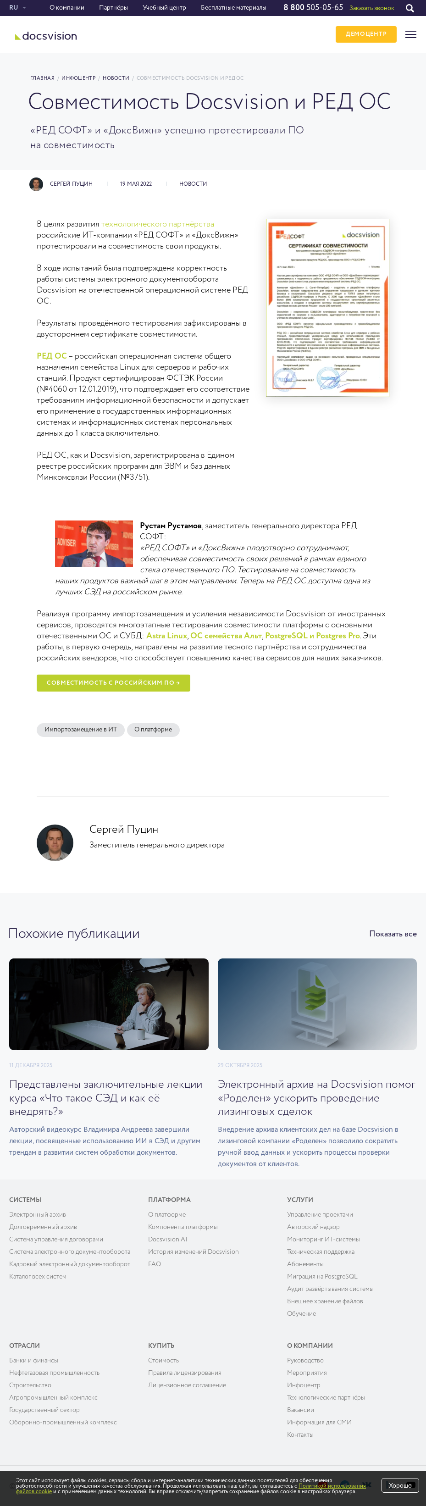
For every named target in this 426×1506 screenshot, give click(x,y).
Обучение (301, 1313)
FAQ (154, 1263)
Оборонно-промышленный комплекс (63, 1421)
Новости (116, 78)
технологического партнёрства (157, 224)
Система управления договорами (56, 1238)
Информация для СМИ (319, 1421)
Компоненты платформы (183, 1226)
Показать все (393, 934)
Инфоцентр (78, 78)
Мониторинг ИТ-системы (323, 1238)
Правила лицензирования (184, 1372)
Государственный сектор (44, 1409)
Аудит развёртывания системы (330, 1288)
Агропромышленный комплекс (53, 1397)
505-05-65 (313, 8)
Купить (161, 1345)
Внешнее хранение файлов (325, 1300)
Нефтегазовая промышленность (54, 1372)
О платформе (153, 730)
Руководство (305, 1360)
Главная (42, 78)
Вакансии (300, 1409)
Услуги (300, 1199)
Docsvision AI (168, 1238)
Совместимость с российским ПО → (113, 683)
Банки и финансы (33, 1360)
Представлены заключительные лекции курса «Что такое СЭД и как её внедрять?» (105, 1098)
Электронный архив (37, 1214)
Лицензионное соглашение (187, 1384)
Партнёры (113, 8)
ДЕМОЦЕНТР (366, 35)
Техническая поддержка (320, 1251)
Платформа (169, 1199)
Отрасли (24, 1345)
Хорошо (400, 1486)
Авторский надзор (313, 1226)
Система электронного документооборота (69, 1251)
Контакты (300, 1434)
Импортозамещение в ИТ (80, 730)
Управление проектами (320, 1214)
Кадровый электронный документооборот (69, 1263)
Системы (25, 1199)
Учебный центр (164, 8)
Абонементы (305, 1263)
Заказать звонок (371, 8)
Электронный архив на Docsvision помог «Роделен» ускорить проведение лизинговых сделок (316, 1098)
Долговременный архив (43, 1226)
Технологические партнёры (326, 1397)
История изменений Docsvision (193, 1251)
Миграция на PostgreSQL (322, 1276)
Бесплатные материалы (233, 8)
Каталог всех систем (37, 1276)
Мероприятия (307, 1372)
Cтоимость (163, 1360)
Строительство (30, 1384)
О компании (67, 8)
